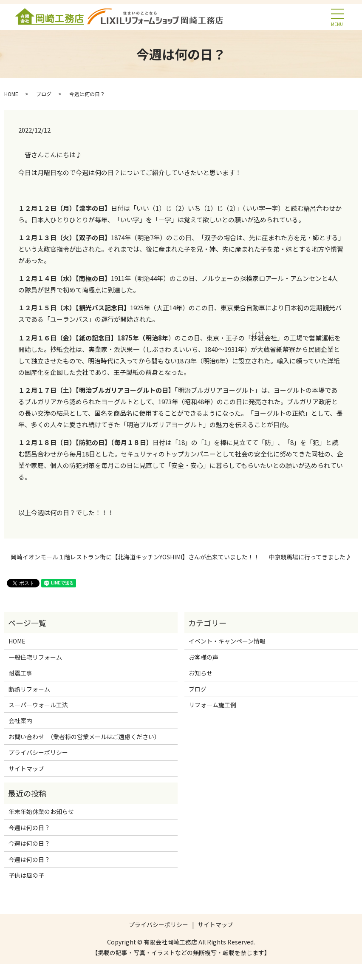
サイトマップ (26, 768)
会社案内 (20, 720)
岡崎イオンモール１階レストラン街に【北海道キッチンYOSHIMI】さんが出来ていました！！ (135, 557)
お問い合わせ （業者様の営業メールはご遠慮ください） (84, 736)
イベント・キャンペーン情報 (227, 641)
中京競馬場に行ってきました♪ (310, 557)
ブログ (43, 93)
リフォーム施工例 (212, 704)
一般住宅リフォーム (35, 657)
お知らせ (200, 673)
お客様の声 (203, 657)
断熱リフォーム (29, 689)
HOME (11, 93)
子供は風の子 (26, 875)
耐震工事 (20, 673)
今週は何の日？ (29, 827)
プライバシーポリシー (38, 752)
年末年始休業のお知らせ (41, 811)
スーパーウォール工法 (38, 704)
